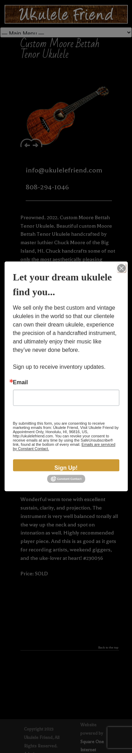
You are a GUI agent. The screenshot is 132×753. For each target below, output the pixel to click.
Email (20, 382)
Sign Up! (66, 468)
